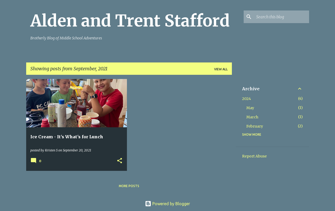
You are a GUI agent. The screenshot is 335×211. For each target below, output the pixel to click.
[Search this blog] (281, 16)
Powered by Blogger (167, 203)
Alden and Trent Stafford (130, 20)
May (250, 108)
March (252, 117)
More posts (129, 186)
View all (221, 69)
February (254, 126)
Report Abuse (254, 156)
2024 (246, 98)
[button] (119, 161)
